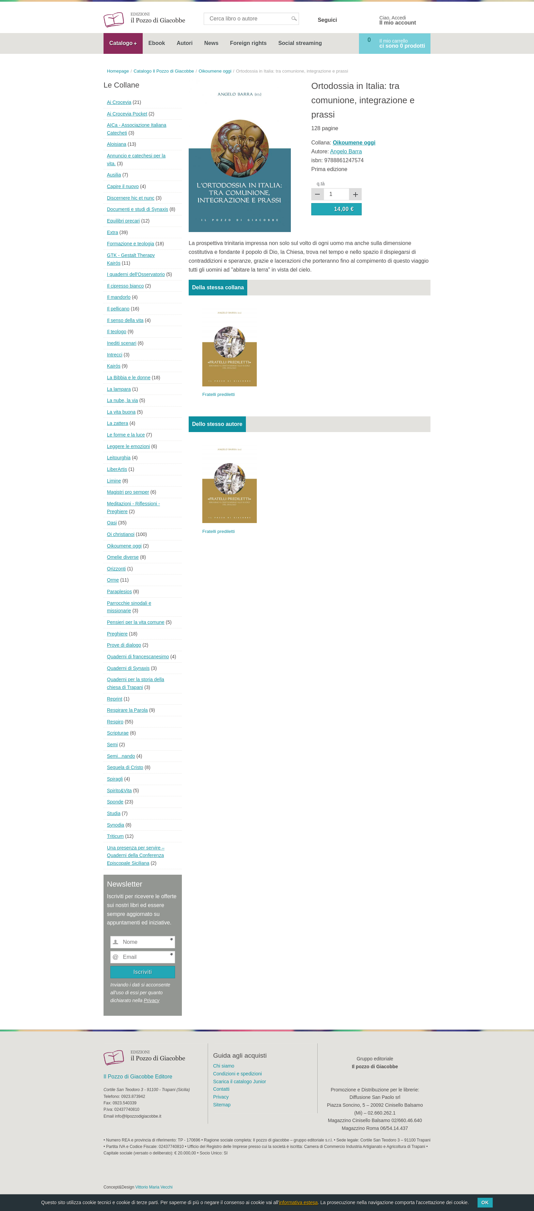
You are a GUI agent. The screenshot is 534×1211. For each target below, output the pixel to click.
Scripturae (118, 733)
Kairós (114, 366)
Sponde (115, 801)
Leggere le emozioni (128, 446)
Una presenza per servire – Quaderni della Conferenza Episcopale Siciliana (135, 855)
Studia (114, 813)
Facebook (347, 20)
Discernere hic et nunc (130, 198)
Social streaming (300, 43)
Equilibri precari (123, 221)
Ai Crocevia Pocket (127, 114)
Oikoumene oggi (124, 546)
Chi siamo (223, 1066)
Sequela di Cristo (125, 767)
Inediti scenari (121, 343)
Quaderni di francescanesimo (138, 656)
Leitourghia (118, 457)
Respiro (115, 721)
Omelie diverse (123, 557)
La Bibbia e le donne (129, 377)
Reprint (114, 699)
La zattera (117, 423)
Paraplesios (119, 591)
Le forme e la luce (126, 435)
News (211, 43)
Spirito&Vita (119, 790)
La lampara (119, 389)
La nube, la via (122, 400)
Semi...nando (121, 756)
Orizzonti (116, 568)
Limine (114, 481)
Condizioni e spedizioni (237, 1073)
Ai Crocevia (119, 102)
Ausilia (114, 175)
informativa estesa (298, 1202)
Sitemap (222, 1104)
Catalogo (120, 43)
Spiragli (115, 779)
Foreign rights (248, 43)
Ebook (156, 43)
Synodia (115, 825)
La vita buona (121, 412)
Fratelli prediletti (218, 394)
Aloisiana (116, 144)
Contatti (221, 1089)
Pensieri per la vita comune (135, 622)
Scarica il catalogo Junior (239, 1081)
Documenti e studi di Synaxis (137, 209)
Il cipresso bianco (125, 286)
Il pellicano (118, 308)
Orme (113, 580)
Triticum (115, 836)
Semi (112, 744)
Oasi (112, 522)
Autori (185, 43)
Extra (112, 232)
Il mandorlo (118, 297)
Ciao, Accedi (397, 20)
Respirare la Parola (127, 710)
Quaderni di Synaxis (128, 668)
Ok (485, 1202)
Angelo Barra (346, 151)
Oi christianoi (121, 534)
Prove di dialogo (124, 645)
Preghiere (117, 634)
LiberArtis (117, 469)
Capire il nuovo (123, 186)
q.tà (321, 183)
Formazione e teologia (130, 243)
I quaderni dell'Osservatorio (136, 274)
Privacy (151, 1000)
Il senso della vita (125, 320)
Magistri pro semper (128, 492)
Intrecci (114, 354)
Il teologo (116, 331)
